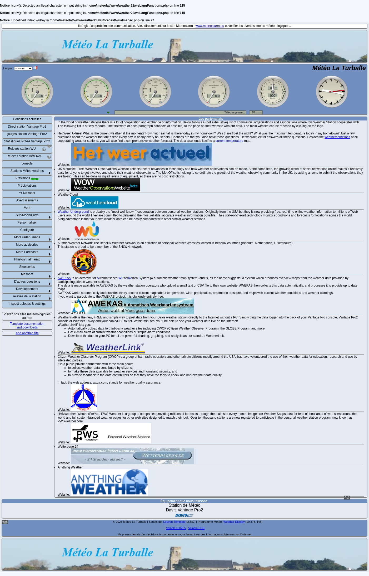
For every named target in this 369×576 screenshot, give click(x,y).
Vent (27, 208)
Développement (27, 289)
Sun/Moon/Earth (27, 215)
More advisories (27, 244)
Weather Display (234, 521)
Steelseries (27, 267)
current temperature (229, 141)
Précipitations (27, 185)
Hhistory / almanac (27, 259)
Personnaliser (27, 222)
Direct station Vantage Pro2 (27, 126)
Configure (27, 230)
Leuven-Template (174, 521)
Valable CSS (196, 528)
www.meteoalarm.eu (210, 26)
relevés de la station (27, 296)
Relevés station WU (27, 149)
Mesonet (27, 274)
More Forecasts (27, 252)
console (27, 163)
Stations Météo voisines (27, 171)
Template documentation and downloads (27, 325)
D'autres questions (27, 281)
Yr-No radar (27, 193)
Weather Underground (73, 212)
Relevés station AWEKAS (29, 156)
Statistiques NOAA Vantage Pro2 (27, 142)
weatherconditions (337, 137)
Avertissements (27, 200)
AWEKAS (64, 278)
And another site (27, 333)
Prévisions (27, 178)
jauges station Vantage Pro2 (27, 134)
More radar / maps (27, 237)
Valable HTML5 (176, 528)
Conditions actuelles (27, 119)
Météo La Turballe (339, 67)
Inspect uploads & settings (27, 304)
